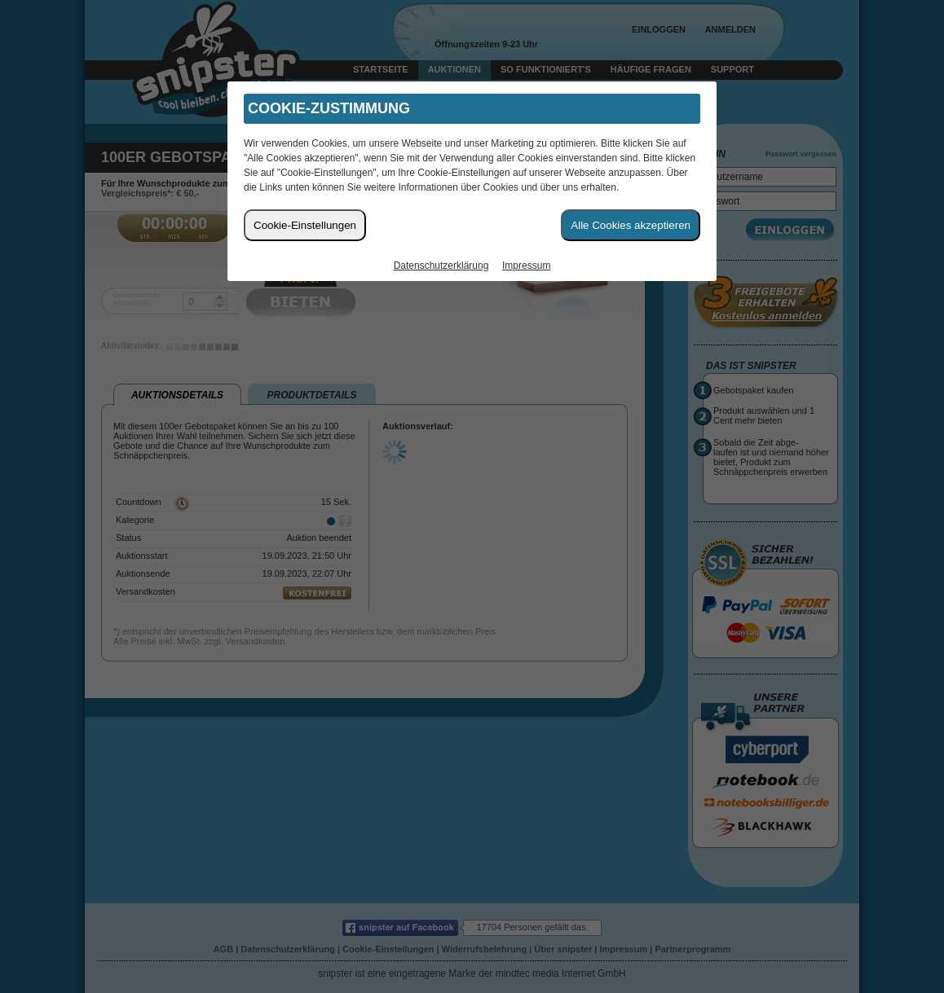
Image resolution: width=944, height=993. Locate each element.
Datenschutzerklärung (441, 265)
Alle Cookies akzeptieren (630, 225)
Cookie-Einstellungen (305, 225)
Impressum (526, 265)
